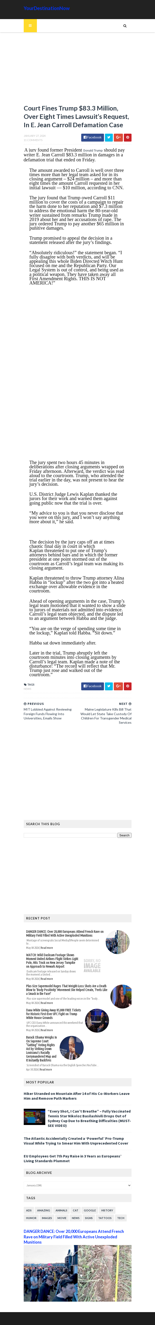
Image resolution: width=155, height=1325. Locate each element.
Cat (75, 1210)
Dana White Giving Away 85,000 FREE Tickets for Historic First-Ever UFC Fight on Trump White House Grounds (53, 1014)
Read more (47, 947)
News (27, 688)
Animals (61, 1210)
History (107, 1210)
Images (47, 1217)
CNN (117, 187)
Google (90, 1210)
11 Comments (33, 140)
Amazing (43, 1210)
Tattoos (105, 1217)
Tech (120, 1217)
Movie (61, 1217)
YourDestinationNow (47, 8)
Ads (29, 1210)
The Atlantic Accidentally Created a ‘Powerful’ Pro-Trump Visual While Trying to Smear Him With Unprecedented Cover (76, 1141)
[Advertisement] (78, 70)
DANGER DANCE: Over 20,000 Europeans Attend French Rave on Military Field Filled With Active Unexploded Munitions (64, 933)
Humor (31, 1217)
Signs (89, 1217)
